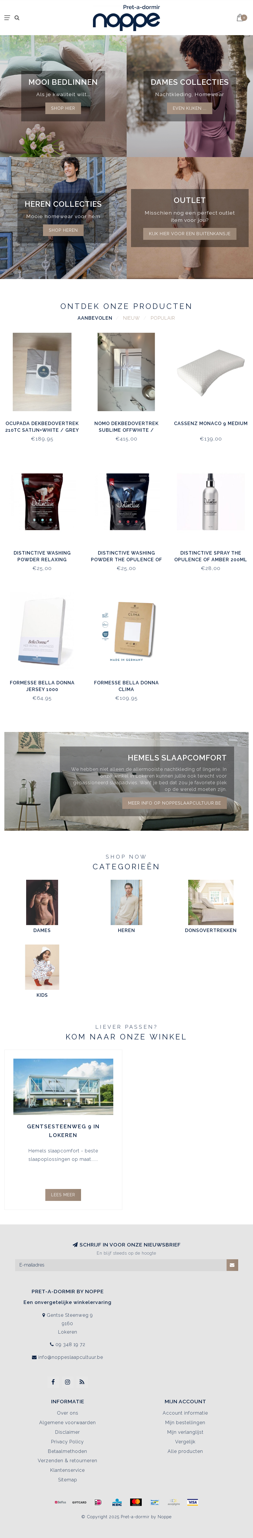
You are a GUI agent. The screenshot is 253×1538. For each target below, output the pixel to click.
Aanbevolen (95, 318)
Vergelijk (185, 1442)
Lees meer (63, 1194)
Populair (163, 318)
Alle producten (185, 1451)
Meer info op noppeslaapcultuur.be (174, 803)
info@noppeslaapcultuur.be (70, 1357)
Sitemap (67, 1480)
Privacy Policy (67, 1442)
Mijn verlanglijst (185, 1432)
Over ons (67, 1413)
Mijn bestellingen (185, 1422)
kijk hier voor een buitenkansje (190, 233)
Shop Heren (63, 230)
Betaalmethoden (67, 1451)
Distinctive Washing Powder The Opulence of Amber (126, 559)
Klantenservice (67, 1470)
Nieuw (131, 318)
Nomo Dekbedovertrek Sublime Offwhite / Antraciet (126, 430)
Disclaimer (67, 1432)
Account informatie (185, 1413)
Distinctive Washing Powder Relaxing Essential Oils (42, 559)
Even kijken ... (190, 108)
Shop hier (63, 108)
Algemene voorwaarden (67, 1422)
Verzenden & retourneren (67, 1460)
